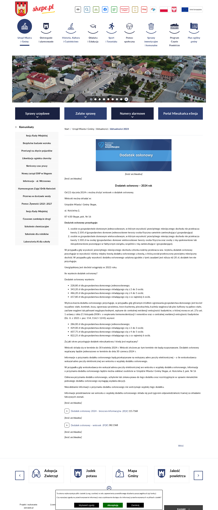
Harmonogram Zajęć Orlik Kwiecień (37, 188)
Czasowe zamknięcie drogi (37, 218)
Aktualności (102, 129)
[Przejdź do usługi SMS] (135, 9)
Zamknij (135, 505)
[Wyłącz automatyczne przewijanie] (126, 99)
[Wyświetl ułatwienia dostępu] (78, 9)
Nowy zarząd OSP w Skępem (37, 173)
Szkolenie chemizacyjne (37, 226)
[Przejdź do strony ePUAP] (153, 9)
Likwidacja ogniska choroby (36, 158)
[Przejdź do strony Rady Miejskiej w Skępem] (124, 9)
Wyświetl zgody (86, 505)
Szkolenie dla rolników (37, 234)
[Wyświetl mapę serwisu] (96, 9)
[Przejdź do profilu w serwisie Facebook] (105, 9)
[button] (134, 170)
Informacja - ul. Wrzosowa (37, 181)
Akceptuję (112, 505)
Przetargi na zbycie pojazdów (36, 150)
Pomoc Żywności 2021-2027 (37, 203)
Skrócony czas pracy (37, 165)
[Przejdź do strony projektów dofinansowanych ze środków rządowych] (168, 9)
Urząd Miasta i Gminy (83, 129)
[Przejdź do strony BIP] (144, 9)
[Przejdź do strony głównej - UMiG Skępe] (35, 9)
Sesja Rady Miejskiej (37, 135)
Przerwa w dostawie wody (37, 196)
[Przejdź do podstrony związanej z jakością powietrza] (114, 9)
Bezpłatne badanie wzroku (37, 143)
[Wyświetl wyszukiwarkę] (87, 9)
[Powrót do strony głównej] (66, 129)
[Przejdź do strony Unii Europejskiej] (191, 9)
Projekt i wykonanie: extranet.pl (29, 506)
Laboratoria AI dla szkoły (37, 241)
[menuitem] (37, 113)
